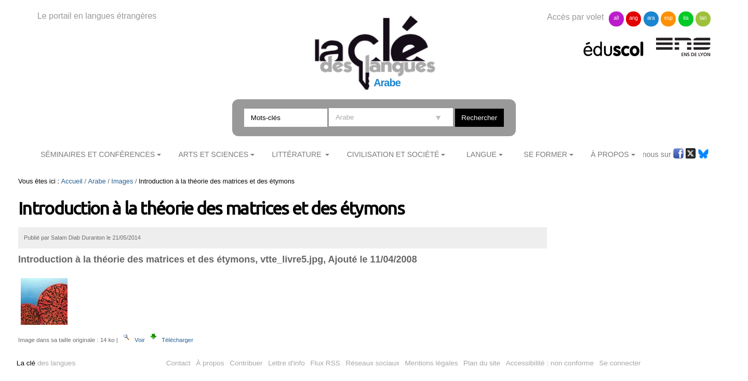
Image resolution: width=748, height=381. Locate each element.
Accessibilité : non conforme (550, 363)
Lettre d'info (286, 363)
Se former (545, 154)
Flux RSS (325, 363)
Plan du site (481, 363)
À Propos (610, 154)
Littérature (297, 154)
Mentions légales (431, 363)
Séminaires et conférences (98, 154)
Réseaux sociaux (372, 363)
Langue (481, 154)
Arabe (97, 181)
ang (634, 18)
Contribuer (246, 363)
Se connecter (620, 363)
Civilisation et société (393, 154)
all (616, 18)
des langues (46, 363)
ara (650, 18)
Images (122, 181)
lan (703, 18)
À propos (210, 363)
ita (686, 18)
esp (668, 18)
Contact (178, 363)
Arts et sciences (213, 154)
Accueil (72, 181)
